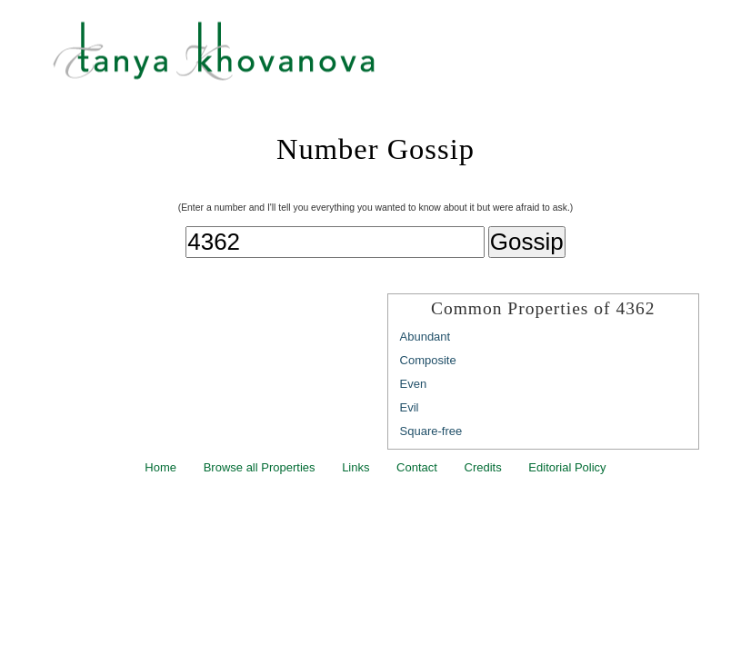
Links (355, 467)
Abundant (425, 336)
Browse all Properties (259, 467)
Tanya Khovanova (398, 59)
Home (160, 467)
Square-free (431, 431)
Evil (409, 407)
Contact (416, 467)
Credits (483, 467)
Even (413, 384)
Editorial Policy (567, 467)
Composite (428, 360)
